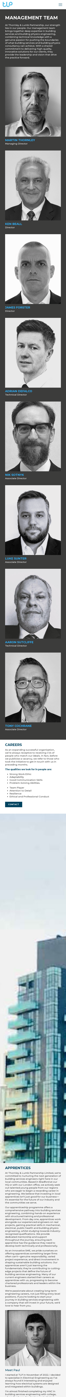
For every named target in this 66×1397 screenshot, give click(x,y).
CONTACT (13, 804)
